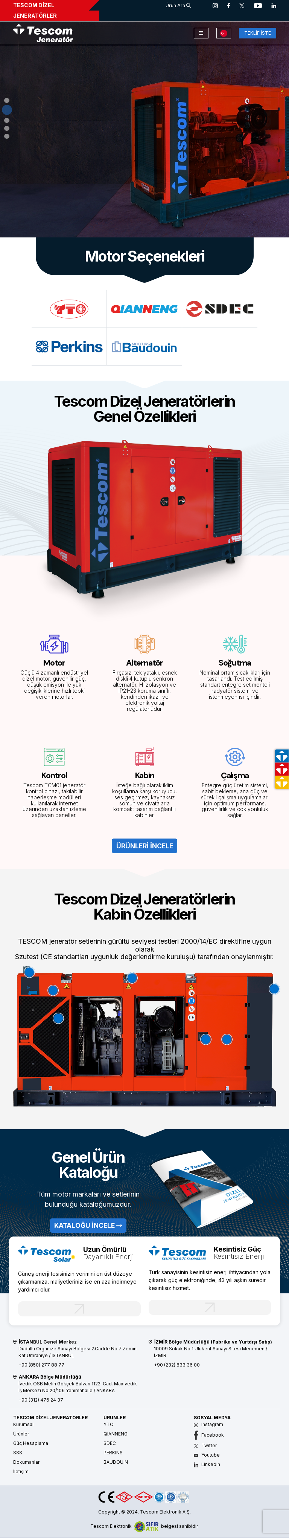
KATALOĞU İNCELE (88, 1225)
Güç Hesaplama (30, 1443)
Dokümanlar (26, 1462)
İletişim (21, 1471)
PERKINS (113, 1452)
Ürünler (21, 1434)
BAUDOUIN (115, 1462)
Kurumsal (23, 1424)
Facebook (209, 1435)
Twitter (205, 1445)
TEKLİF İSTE (257, 33)
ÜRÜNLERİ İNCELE (43, 168)
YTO (108, 1424)
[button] (7, 102)
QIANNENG (115, 1434)
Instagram (208, 1424)
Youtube (207, 1455)
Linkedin (207, 1464)
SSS (17, 1452)
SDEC (109, 1443)
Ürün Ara (178, 5)
